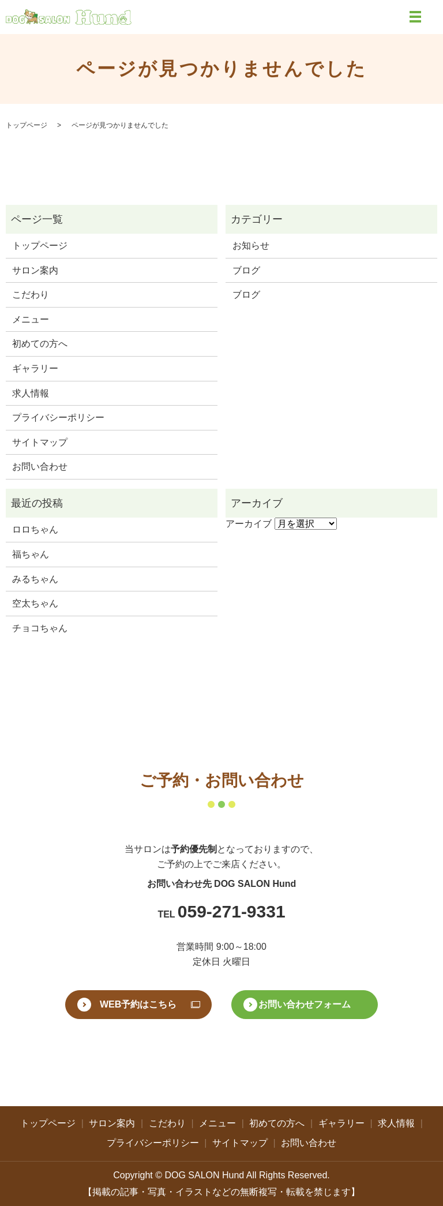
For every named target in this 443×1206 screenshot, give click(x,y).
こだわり (30, 294)
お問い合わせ (39, 466)
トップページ (26, 125)
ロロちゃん (35, 529)
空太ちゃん (35, 603)
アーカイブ (249, 524)
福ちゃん (30, 554)
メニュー (30, 319)
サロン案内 (35, 270)
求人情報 (30, 393)
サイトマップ (39, 442)
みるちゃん (35, 579)
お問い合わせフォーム (304, 1004)
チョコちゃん (39, 628)
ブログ (246, 270)
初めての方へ (39, 344)
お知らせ (250, 245)
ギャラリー (35, 368)
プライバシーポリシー (58, 417)
